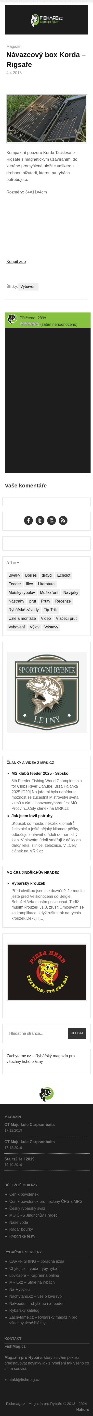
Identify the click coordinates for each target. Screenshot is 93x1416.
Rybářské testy (22, 1236)
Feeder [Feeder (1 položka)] (15, 584)
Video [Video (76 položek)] (46, 618)
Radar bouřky (21, 1229)
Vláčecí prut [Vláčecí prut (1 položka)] (66, 618)
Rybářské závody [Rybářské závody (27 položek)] (24, 610)
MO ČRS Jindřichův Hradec (33, 873)
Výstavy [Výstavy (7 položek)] (51, 627)
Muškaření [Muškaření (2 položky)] (49, 592)
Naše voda (18, 1222)
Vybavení (28, 286)
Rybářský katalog (24, 1310)
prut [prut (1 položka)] (32, 601)
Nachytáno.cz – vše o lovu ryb (35, 1296)
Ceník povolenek (24, 1194)
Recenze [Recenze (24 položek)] (63, 601)
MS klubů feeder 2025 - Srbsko (40, 773)
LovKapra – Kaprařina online (34, 1275)
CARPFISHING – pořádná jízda (36, 1261)
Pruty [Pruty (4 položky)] (45, 601)
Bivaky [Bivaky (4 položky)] (14, 575)
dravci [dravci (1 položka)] (47, 575)
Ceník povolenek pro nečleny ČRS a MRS (45, 1201)
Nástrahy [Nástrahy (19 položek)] (16, 601)
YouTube (51, 520)
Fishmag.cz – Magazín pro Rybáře (46, 20)
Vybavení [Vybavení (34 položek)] (17, 627)
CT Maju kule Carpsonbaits (29, 1124)
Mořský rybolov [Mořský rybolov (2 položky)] (22, 592)
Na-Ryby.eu (19, 1289)
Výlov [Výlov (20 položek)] (35, 627)
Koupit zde (16, 261)
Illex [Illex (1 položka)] (29, 584)
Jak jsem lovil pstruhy (32, 816)
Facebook (28, 520)
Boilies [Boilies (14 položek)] (31, 575)
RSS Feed (63, 520)
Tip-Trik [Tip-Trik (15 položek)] (50, 610)
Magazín (13, 46)
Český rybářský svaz (27, 1208)
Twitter (40, 520)
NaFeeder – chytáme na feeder (36, 1303)
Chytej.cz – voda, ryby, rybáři (34, 1268)
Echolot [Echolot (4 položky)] (63, 575)
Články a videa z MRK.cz (30, 763)
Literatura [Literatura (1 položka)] (46, 584)
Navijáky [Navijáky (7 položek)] (70, 592)
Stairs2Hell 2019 (19, 1159)
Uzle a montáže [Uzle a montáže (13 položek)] (22, 618)
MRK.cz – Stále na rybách (32, 1282)
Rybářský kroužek (28, 883)
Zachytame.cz (19, 1056)
